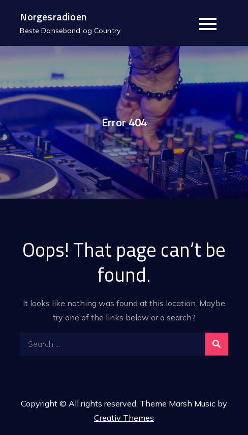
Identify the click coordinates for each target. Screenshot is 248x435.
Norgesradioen (53, 16)
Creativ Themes (124, 418)
